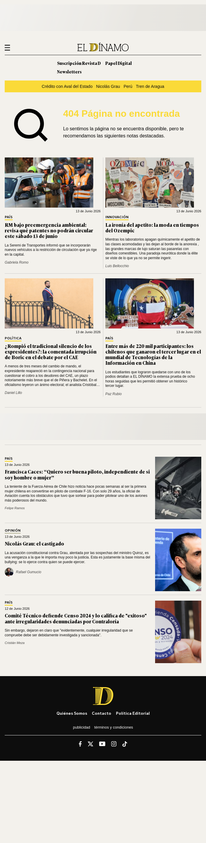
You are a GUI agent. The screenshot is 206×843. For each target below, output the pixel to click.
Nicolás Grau (108, 86)
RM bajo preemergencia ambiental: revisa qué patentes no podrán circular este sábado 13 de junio (49, 230)
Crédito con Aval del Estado (67, 86)
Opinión (13, 531)
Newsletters (69, 71)
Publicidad (81, 727)
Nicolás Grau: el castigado (34, 543)
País (9, 217)
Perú (128, 86)
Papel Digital (118, 63)
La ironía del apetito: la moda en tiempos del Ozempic (152, 227)
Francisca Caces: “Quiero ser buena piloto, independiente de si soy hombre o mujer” (77, 474)
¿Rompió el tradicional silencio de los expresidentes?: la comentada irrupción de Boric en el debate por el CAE (51, 351)
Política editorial (133, 713)
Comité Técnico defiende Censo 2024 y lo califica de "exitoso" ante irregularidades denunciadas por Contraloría (76, 618)
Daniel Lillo (13, 393)
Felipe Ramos (15, 508)
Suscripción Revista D (79, 63)
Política (13, 338)
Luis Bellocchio (117, 266)
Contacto (101, 713)
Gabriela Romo (17, 262)
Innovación (117, 217)
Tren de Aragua (150, 86)
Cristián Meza (14, 643)
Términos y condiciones (113, 727)
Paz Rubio (113, 394)
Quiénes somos (72, 713)
